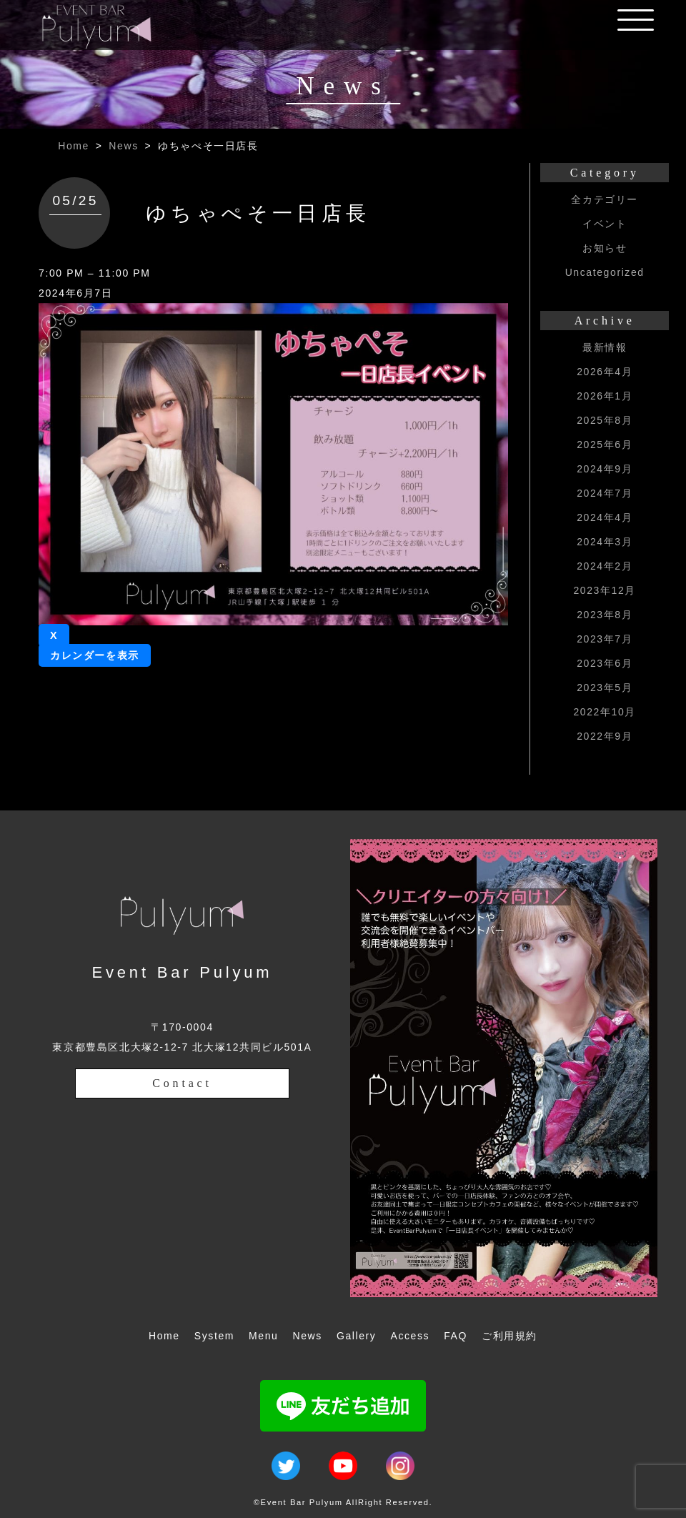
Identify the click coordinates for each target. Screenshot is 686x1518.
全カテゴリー (604, 199)
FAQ (455, 1335)
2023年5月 (604, 687)
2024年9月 (604, 469)
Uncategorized (605, 272)
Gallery (357, 1335)
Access (409, 1335)
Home (73, 146)
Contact (182, 1083)
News (123, 146)
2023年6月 (604, 663)
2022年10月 (604, 712)
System (214, 1335)
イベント (604, 223)
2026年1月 (604, 396)
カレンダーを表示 (94, 655)
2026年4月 (604, 371)
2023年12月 (604, 590)
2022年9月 (604, 736)
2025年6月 (604, 444)
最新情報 (604, 347)
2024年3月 (604, 541)
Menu (263, 1335)
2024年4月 (604, 517)
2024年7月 (604, 493)
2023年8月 (604, 614)
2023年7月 (604, 639)
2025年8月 (604, 420)
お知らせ (604, 248)
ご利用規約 (509, 1335)
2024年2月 (604, 566)
